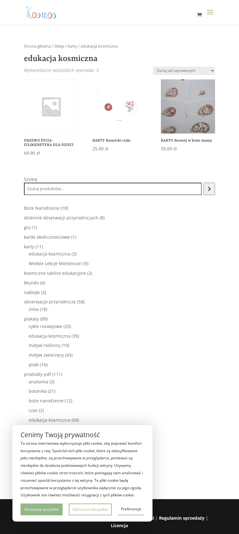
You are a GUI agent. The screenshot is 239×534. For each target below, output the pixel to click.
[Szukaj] (209, 189)
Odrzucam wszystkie (90, 509)
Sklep (59, 46)
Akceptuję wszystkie (41, 509)
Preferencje (131, 509)
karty (72, 46)
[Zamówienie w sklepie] (184, 71)
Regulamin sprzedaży (181, 518)
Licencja (119, 525)
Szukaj (30, 179)
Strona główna (37, 46)
